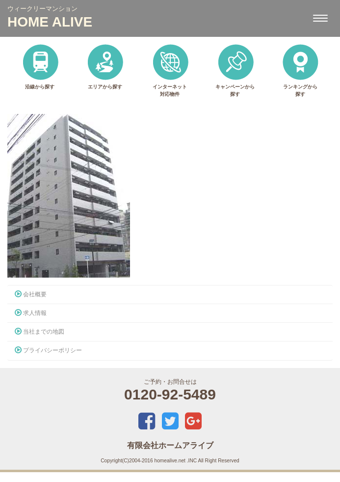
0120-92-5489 (170, 394)
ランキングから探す (300, 69)
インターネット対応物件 (170, 69)
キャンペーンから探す (235, 69)
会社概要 (31, 294)
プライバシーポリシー (48, 350)
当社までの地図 (39, 331)
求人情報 (31, 313)
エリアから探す (105, 66)
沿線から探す (40, 66)
